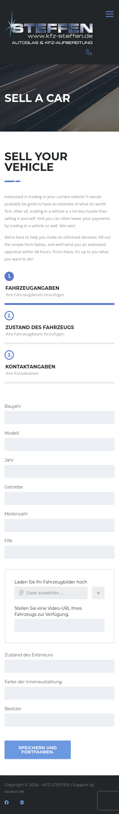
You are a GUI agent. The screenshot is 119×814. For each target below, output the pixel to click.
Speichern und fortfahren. (37, 750)
